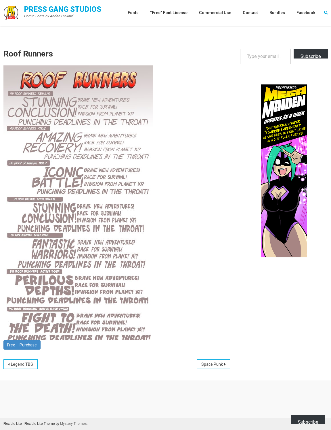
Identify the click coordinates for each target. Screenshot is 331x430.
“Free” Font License (168, 12)
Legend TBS (22, 364)
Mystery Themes (73, 424)
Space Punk (212, 364)
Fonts (133, 12)
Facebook (305, 12)
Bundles (277, 12)
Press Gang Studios (62, 9)
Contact (250, 12)
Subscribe (311, 56)
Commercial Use (215, 12)
